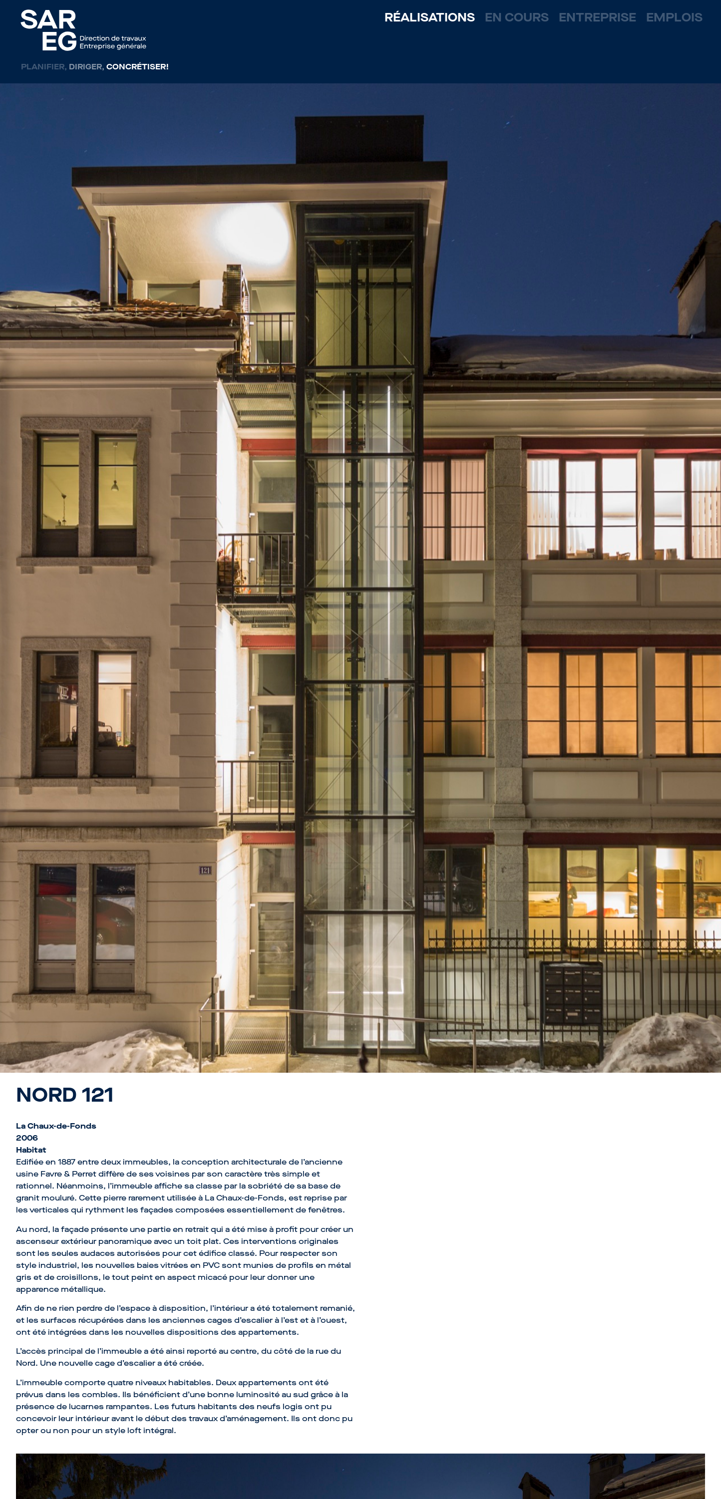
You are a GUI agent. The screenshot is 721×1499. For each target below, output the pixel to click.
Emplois (674, 17)
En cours (517, 17)
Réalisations (429, 17)
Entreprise (597, 17)
